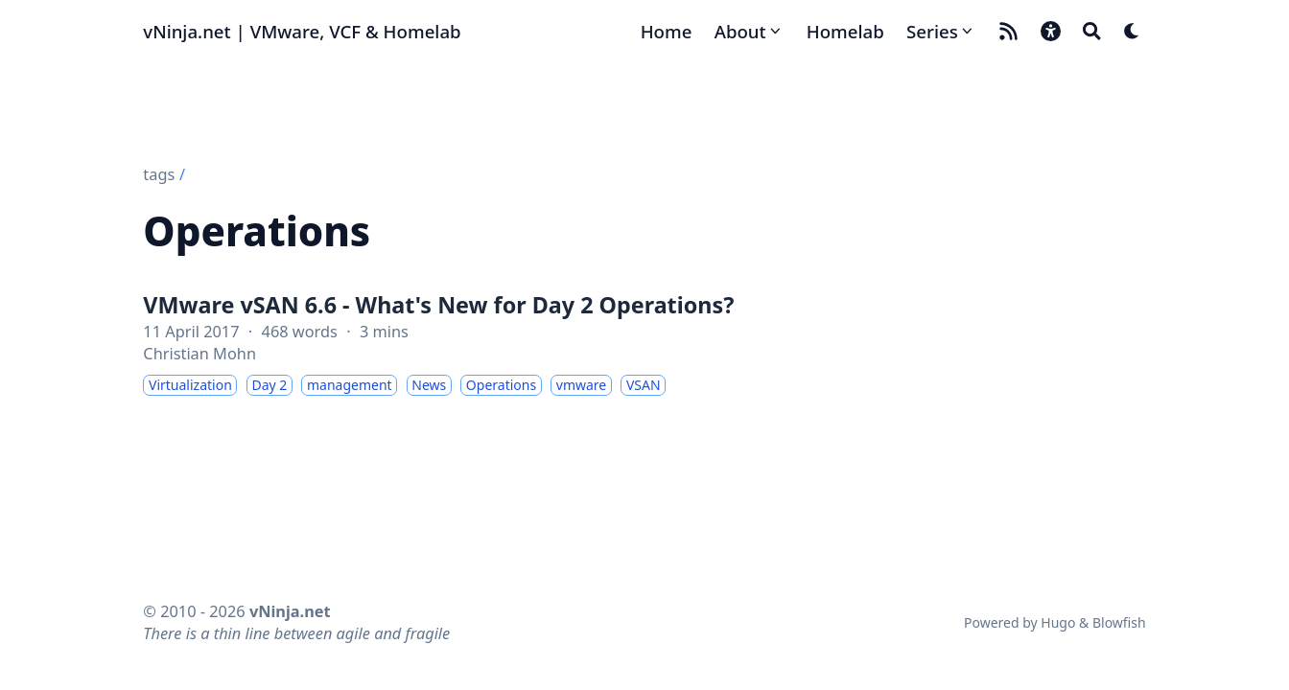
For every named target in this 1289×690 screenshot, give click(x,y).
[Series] (940, 31)
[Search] (1092, 31)
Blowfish (1119, 622)
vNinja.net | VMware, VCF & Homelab (301, 31)
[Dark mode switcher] (1132, 31)
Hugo (1058, 622)
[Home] (666, 31)
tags (159, 174)
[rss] (1008, 31)
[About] (750, 31)
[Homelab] (845, 31)
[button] (1051, 31)
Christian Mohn (199, 353)
